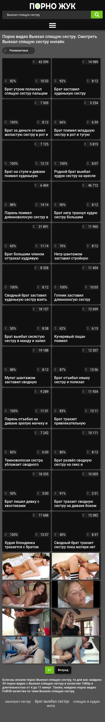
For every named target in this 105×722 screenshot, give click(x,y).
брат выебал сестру (52, 701)
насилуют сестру (18, 701)
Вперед (63, 670)
